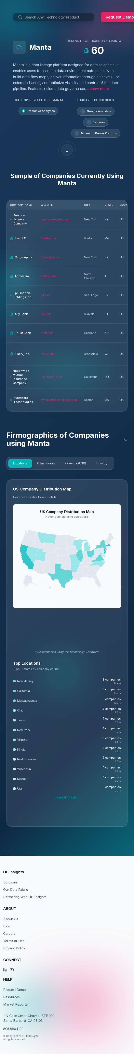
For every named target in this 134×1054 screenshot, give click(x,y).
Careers (9, 933)
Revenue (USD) (75, 463)
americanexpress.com (55, 219)
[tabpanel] (67, 653)
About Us (10, 919)
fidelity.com (48, 238)
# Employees (46, 463)
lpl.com (45, 295)
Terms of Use (13, 941)
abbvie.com (48, 276)
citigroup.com (50, 257)
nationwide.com (51, 377)
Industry (101, 463)
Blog (6, 926)
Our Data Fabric (15, 890)
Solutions (10, 882)
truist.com (47, 333)
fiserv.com (47, 354)
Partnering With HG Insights (24, 897)
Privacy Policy (14, 948)
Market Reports (15, 1004)
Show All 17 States (67, 797)
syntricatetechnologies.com (59, 400)
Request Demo (14, 990)
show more (99, 88)
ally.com (46, 314)
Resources (11, 997)
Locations (20, 463)
